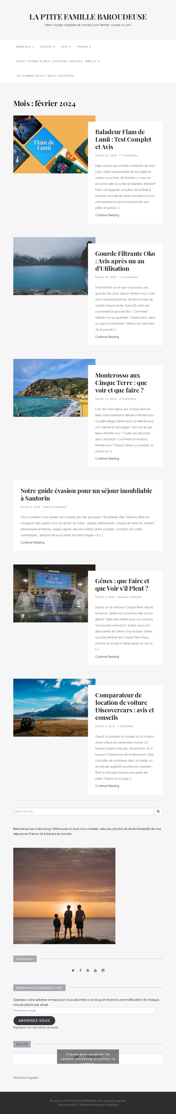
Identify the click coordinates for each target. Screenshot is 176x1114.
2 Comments (127, 399)
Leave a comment (55, 506)
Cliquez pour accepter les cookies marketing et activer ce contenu (88, 1058)
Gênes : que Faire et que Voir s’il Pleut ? (122, 584)
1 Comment (125, 726)
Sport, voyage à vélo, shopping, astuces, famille (58, 61)
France (84, 46)
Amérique (25, 46)
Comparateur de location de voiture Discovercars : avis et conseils (124, 706)
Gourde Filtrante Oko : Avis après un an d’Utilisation (125, 260)
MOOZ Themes (79, 1104)
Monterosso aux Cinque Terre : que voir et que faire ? (121, 382)
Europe (47, 46)
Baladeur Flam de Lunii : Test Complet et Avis (123, 139)
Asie (66, 46)
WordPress (112, 1104)
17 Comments (128, 155)
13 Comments (128, 277)
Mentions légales (25, 1078)
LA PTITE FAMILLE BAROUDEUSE (88, 16)
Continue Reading (107, 215)
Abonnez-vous (34, 1020)
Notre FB (22, 1044)
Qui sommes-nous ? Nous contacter (45, 76)
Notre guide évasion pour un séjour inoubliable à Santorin (86, 494)
